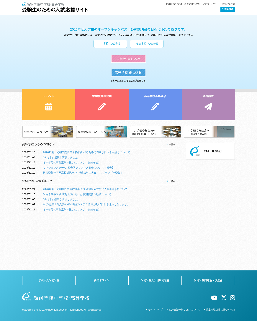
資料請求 (227, 9)
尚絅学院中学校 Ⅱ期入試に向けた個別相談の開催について (77, 249)
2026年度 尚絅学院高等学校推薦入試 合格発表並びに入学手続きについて (86, 207)
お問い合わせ (228, 3)
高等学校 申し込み (128, 130)
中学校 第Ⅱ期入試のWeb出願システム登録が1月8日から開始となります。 (86, 259)
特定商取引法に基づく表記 (220, 309)
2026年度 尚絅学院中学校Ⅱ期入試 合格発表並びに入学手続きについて (85, 244)
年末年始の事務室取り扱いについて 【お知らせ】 (72, 217)
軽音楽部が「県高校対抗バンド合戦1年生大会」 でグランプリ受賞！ (83, 227)
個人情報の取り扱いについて (184, 309)
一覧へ (171, 199)
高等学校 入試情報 (147, 62)
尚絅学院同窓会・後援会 (208, 280)
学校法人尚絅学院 (48, 280)
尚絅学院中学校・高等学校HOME (183, 3)
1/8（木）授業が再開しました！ (61, 212)
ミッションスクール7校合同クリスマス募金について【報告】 (79, 222)
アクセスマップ (210, 3)
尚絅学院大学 (102, 280)
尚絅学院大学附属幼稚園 (155, 280)
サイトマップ (155, 309)
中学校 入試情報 (110, 62)
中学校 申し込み (128, 97)
